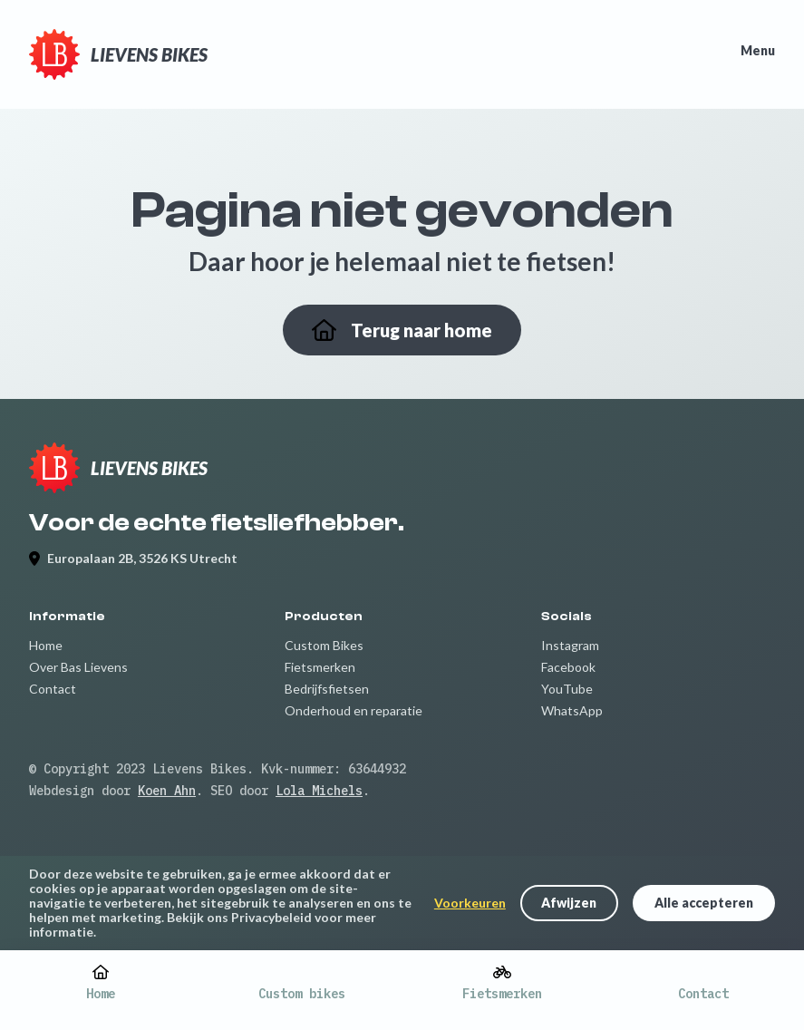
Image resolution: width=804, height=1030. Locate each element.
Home (46, 645)
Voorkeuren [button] (470, 903)
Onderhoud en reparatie (353, 710)
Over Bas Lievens (78, 667)
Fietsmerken (320, 667)
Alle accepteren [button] (703, 902)
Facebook (568, 667)
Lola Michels (319, 790)
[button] (569, 902)
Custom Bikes (324, 645)
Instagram (570, 645)
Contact (52, 688)
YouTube (567, 688)
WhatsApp (572, 710)
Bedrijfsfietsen (327, 688)
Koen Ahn (167, 790)
